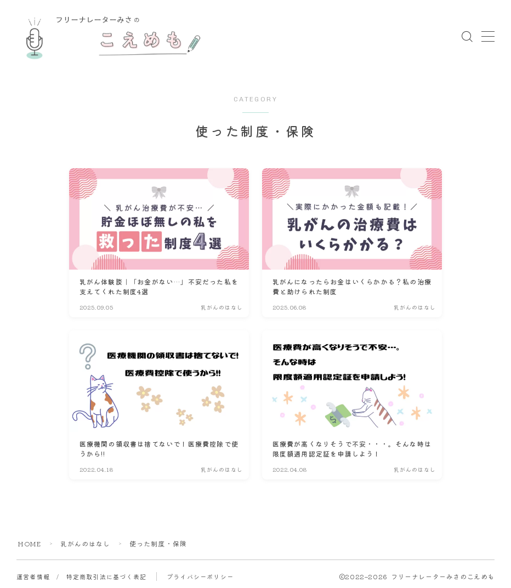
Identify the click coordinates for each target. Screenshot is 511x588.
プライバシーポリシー (200, 576)
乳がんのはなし (85, 543)
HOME (30, 543)
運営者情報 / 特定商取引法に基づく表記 (81, 576)
